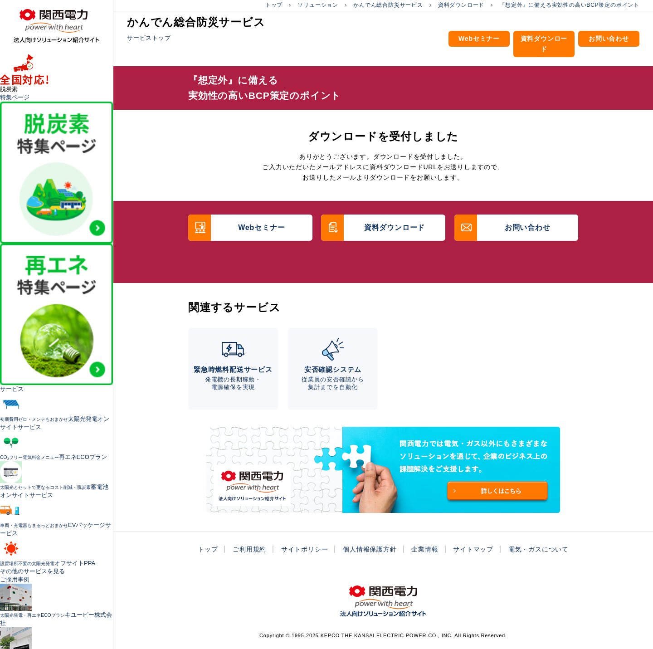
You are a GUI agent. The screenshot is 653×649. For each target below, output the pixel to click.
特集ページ (14, 97)
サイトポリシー (304, 549)
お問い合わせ (609, 38)
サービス (12, 388)
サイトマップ (473, 549)
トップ (274, 5)
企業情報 (424, 549)
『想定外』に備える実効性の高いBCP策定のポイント (569, 5)
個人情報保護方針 (369, 549)
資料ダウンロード (461, 5)
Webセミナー (479, 38)
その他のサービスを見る (32, 571)
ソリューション (317, 5)
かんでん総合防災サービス (388, 5)
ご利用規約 (249, 549)
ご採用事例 (14, 579)
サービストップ (149, 37)
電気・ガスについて (538, 549)
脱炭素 (9, 89)
